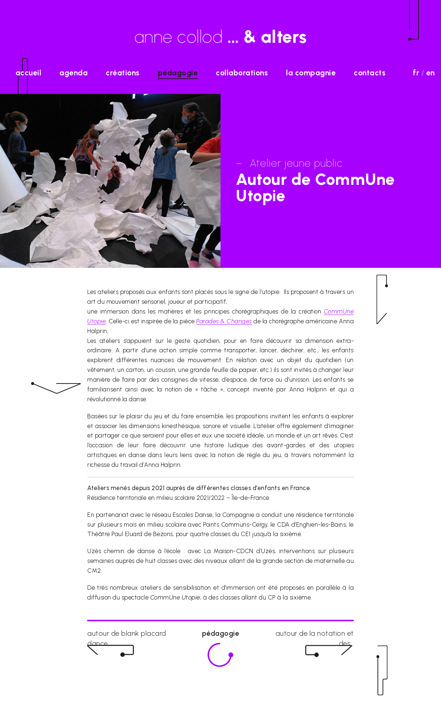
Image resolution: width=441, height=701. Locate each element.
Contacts (370, 72)
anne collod (220, 36)
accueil (29, 72)
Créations (123, 72)
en (430, 72)
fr (416, 72)
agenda (73, 72)
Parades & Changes (224, 321)
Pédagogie (178, 72)
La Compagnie (311, 72)
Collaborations (242, 72)
